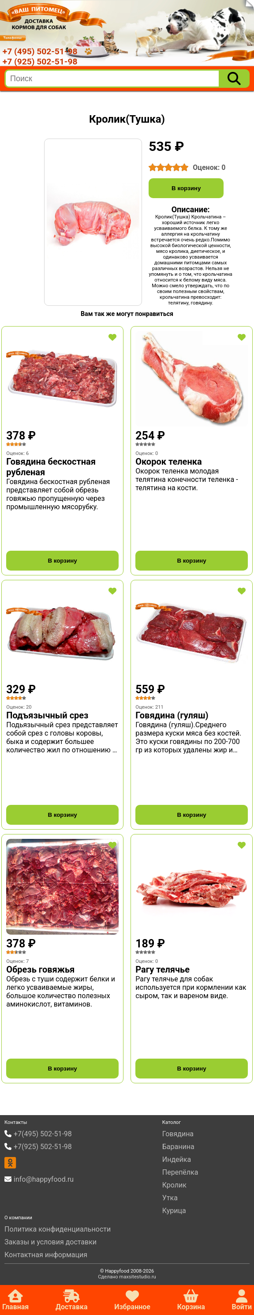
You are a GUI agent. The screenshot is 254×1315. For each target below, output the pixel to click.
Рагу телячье (162, 969)
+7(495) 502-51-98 (43, 1134)
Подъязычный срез (47, 715)
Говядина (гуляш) (171, 715)
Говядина (178, 1134)
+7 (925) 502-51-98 (40, 61)
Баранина (178, 1146)
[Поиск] (234, 78)
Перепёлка (180, 1172)
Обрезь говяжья (40, 969)
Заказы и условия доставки (50, 1242)
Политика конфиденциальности (57, 1229)
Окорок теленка (168, 461)
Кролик (174, 1185)
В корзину (186, 188)
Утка (170, 1198)
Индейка (176, 1159)
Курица (174, 1210)
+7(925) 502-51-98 (43, 1146)
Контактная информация (45, 1255)
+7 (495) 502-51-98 (40, 51)
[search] (112, 78)
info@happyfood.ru (44, 1179)
